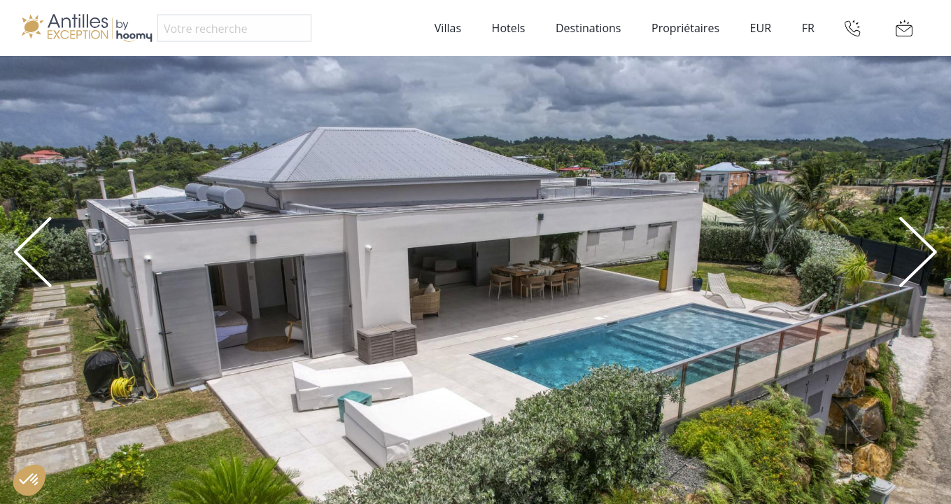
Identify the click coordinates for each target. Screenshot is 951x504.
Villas (448, 28)
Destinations (588, 28)
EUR (760, 28)
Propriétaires (685, 28)
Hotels (509, 28)
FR (808, 28)
